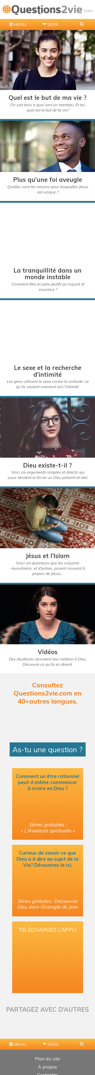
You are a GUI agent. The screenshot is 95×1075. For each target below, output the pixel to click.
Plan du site (47, 1058)
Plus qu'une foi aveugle (47, 179)
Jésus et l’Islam (48, 556)
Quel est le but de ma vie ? (48, 97)
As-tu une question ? (47, 749)
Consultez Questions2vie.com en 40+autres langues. (48, 693)
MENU (20, 24)
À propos (47, 1066)
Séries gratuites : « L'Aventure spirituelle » (48, 828)
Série (53, 24)
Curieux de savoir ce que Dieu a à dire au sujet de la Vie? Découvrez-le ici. (47, 859)
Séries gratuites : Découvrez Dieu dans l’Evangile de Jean (47, 904)
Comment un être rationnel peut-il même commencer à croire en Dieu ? (47, 782)
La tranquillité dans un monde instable (47, 274)
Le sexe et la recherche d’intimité (47, 371)
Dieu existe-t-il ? (47, 465)
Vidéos (48, 652)
